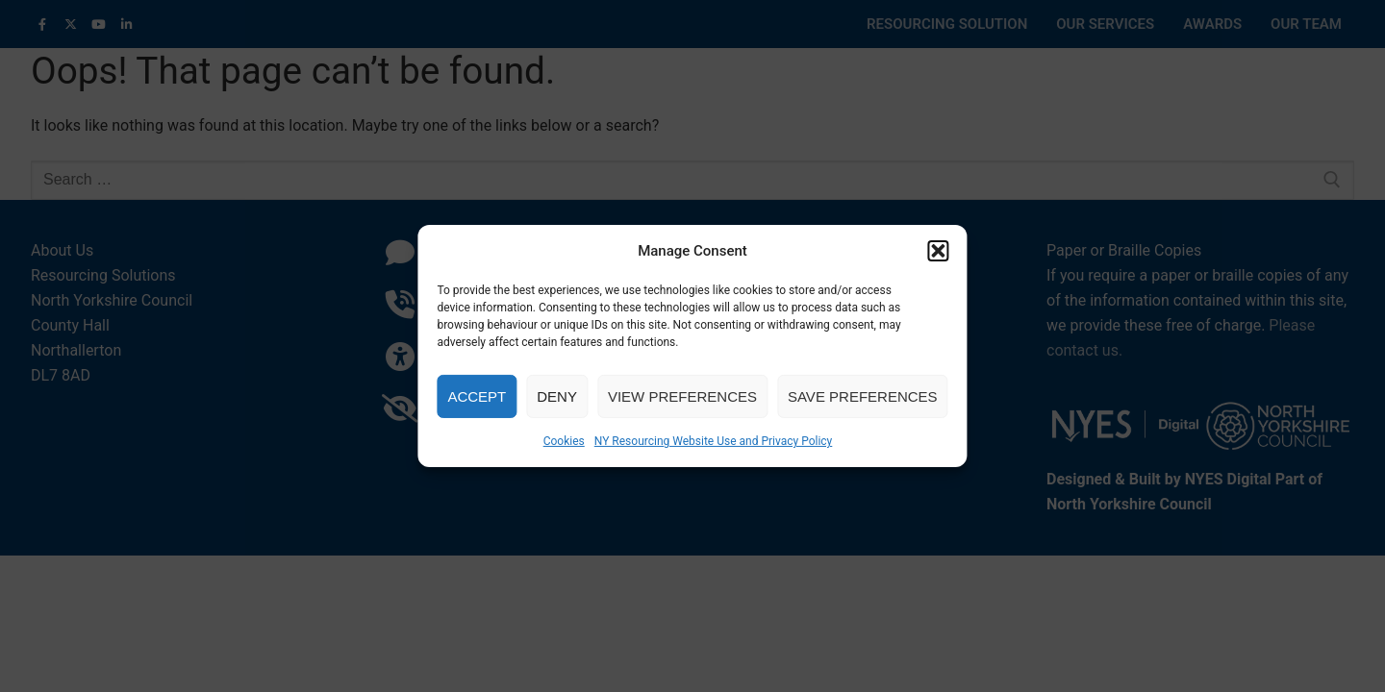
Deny (557, 396)
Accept (476, 396)
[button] (938, 250)
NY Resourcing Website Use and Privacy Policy (713, 441)
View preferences (682, 396)
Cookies (564, 441)
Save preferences (863, 396)
